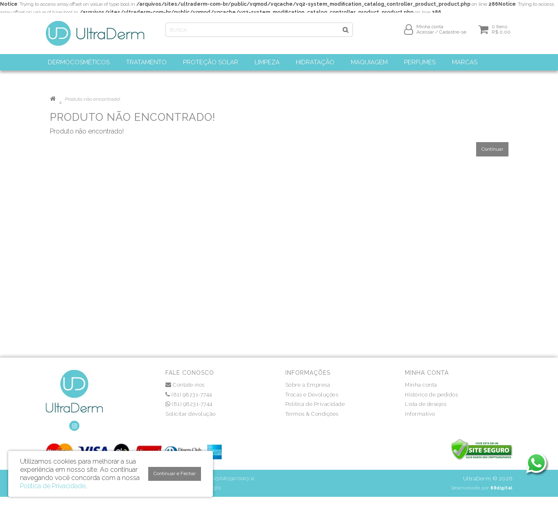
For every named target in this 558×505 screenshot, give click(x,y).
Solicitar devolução (190, 414)
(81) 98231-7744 (188, 395)
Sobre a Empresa (307, 385)
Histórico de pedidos (431, 395)
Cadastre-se (452, 35)
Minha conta (421, 385)
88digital (501, 487)
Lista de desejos (425, 404)
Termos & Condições (312, 414)
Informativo (420, 414)
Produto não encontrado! (92, 99)
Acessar (425, 35)
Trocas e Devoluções (312, 395)
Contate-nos (185, 385)
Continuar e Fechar (175, 473)
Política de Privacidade (315, 404)
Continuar (492, 149)
